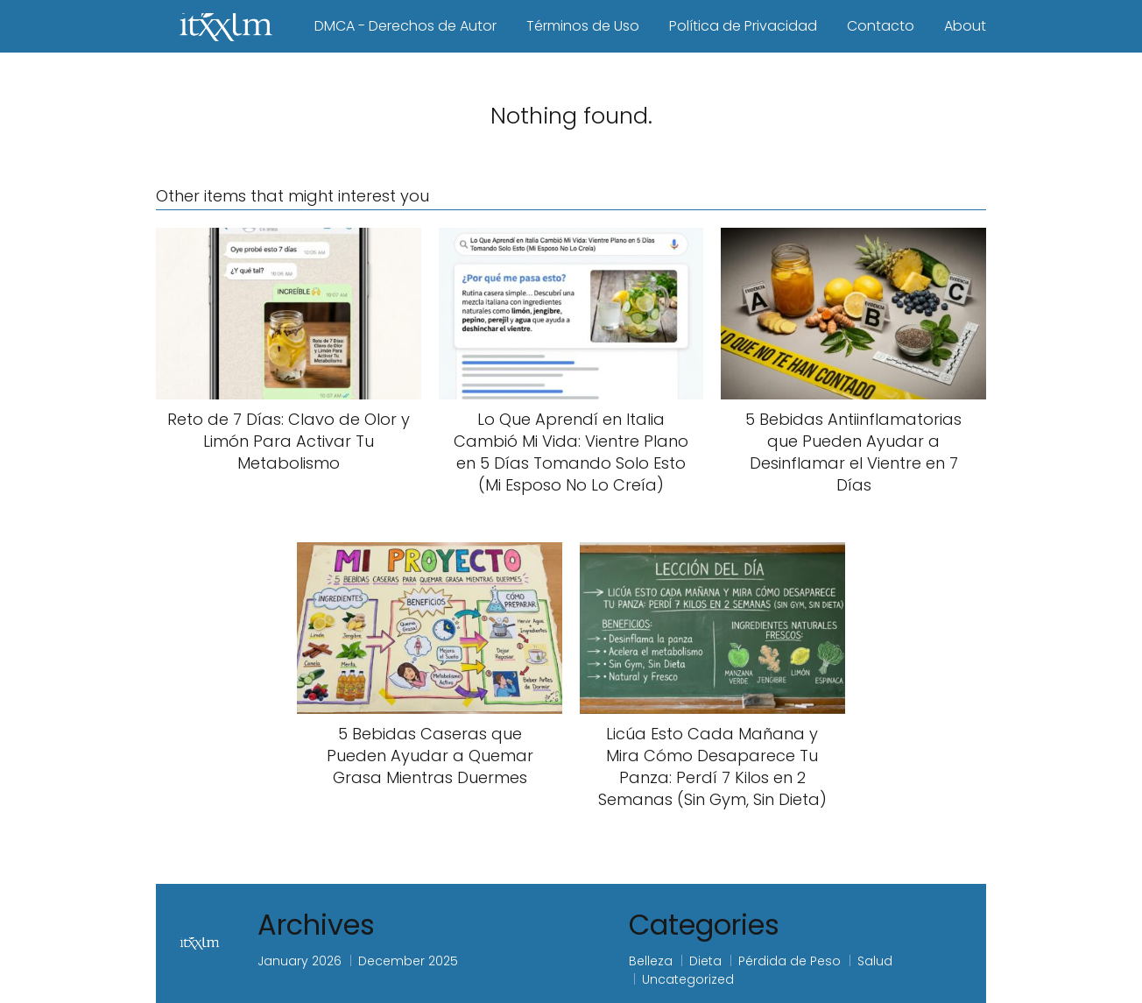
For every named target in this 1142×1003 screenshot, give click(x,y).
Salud (874, 961)
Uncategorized (688, 979)
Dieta (705, 961)
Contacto (880, 26)
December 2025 (408, 961)
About (965, 26)
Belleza (651, 961)
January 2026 (299, 961)
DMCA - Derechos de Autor (405, 26)
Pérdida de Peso (789, 961)
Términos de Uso (582, 26)
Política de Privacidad (743, 26)
